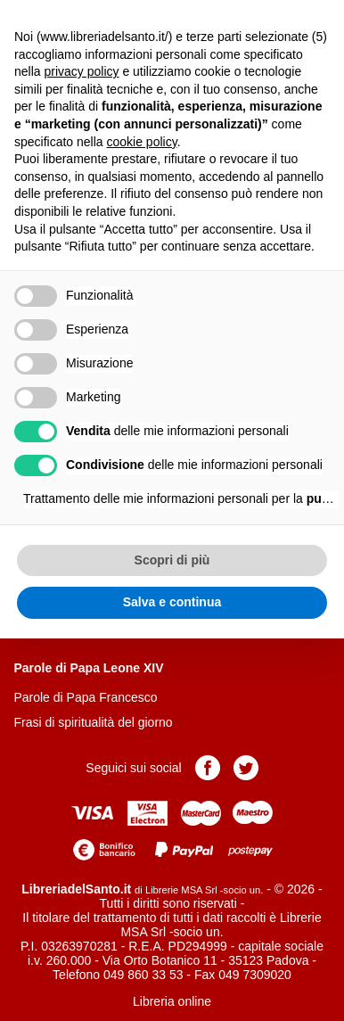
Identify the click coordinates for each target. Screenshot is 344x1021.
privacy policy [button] (81, 71)
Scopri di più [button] (172, 560)
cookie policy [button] (142, 142)
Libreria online (172, 1001)
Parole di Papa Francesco (85, 697)
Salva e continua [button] (172, 602)
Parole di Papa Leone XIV (88, 668)
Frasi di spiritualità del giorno (92, 722)
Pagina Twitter (245, 767)
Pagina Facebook (207, 767)
